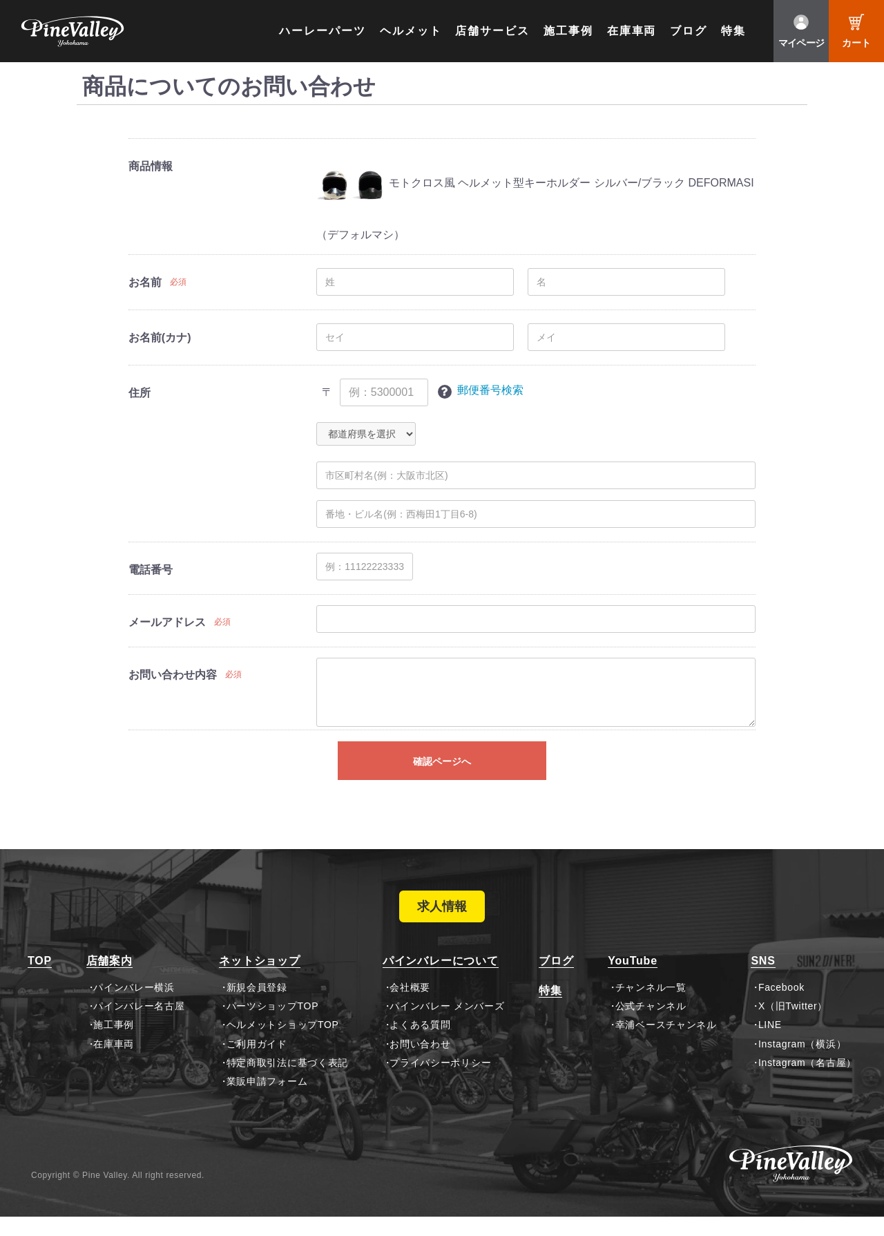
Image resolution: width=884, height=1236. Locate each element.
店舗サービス (492, 31)
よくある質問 (420, 1043)
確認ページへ (442, 761)
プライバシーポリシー (440, 1081)
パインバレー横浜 (134, 1005)
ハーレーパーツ (322, 31)
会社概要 (410, 1005)
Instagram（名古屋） (807, 1081)
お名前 (145, 282)
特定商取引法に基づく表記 (287, 1081)
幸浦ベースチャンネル (666, 1043)
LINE (770, 1043)
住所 (139, 393)
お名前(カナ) (159, 337)
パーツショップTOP (273, 1025)
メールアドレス (167, 622)
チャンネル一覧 (650, 1005)
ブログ (688, 31)
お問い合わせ (420, 1063)
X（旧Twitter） (792, 1025)
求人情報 (442, 916)
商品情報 (150, 166)
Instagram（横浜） (802, 1063)
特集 (733, 31)
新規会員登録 (257, 1005)
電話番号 (150, 570)
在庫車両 (632, 31)
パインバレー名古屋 (138, 1025)
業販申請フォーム (267, 1100)
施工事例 (568, 31)
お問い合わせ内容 (172, 675)
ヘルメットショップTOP (283, 1043)
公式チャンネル (650, 1025)
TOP (40, 980)
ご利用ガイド (257, 1063)
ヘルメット (411, 31)
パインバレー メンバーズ (447, 1025)
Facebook (781, 1005)
